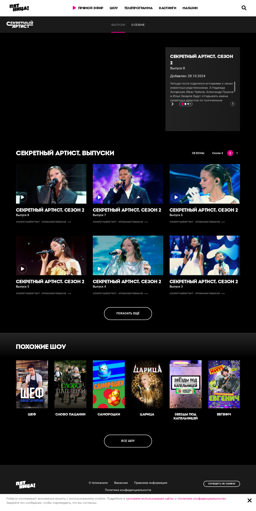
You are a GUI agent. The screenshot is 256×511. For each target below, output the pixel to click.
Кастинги (167, 8)
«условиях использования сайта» (150, 498)
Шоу (114, 8)
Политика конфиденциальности (128, 490)
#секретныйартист (28, 222)
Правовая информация (150, 483)
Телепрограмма (138, 8)
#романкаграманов (54, 222)
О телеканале (98, 483)
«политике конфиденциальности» (201, 498)
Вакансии (121, 483)
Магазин (190, 8)
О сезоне (138, 24)
